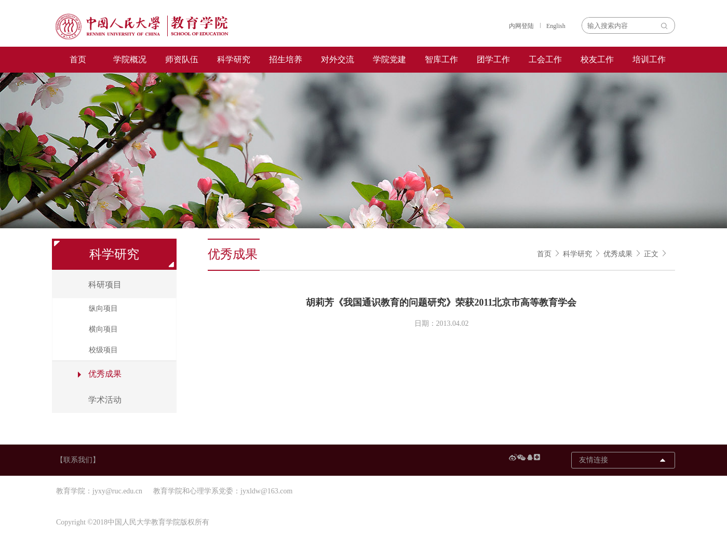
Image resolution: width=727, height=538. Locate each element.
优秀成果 (617, 254)
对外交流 (337, 59)
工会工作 (545, 59)
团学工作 (493, 59)
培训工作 (649, 59)
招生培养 (285, 59)
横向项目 (103, 329)
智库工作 (441, 59)
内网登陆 (521, 26)
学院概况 (129, 59)
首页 (78, 59)
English (556, 26)
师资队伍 (181, 59)
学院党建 (389, 59)
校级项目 (103, 350)
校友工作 (597, 59)
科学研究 (233, 59)
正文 (651, 254)
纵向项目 (103, 308)
